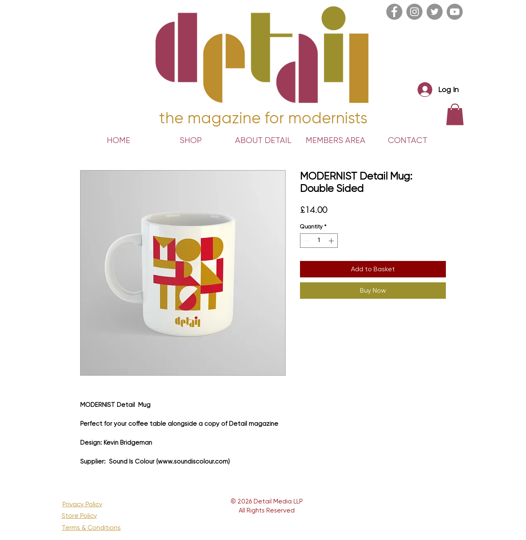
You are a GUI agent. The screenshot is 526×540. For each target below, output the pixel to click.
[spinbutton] (319, 241)
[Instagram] (414, 12)
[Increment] (332, 241)
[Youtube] (455, 12)
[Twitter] (435, 12)
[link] (455, 114)
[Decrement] (306, 241)
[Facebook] (394, 12)
